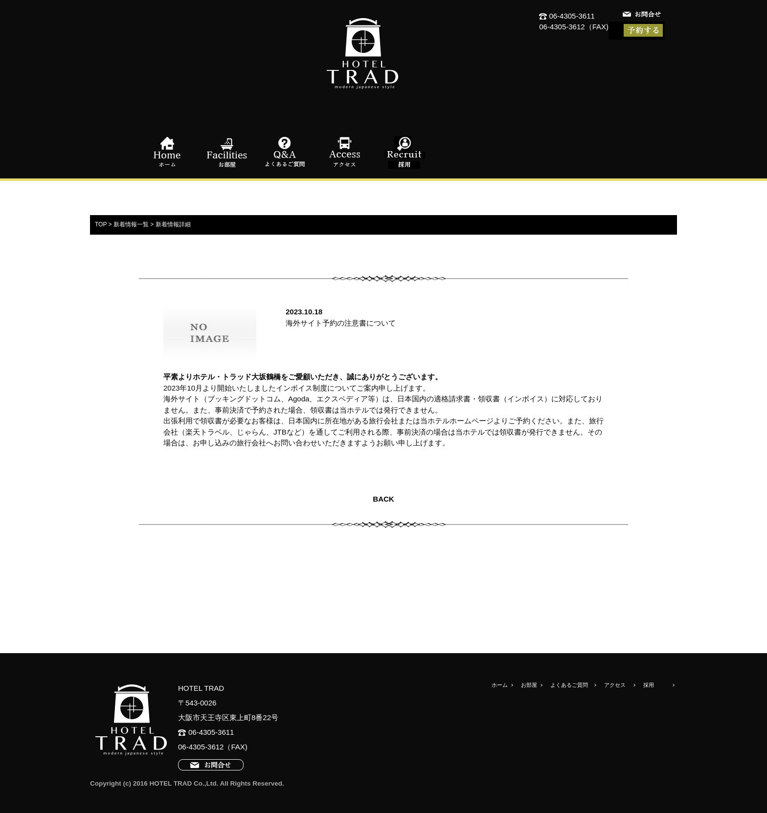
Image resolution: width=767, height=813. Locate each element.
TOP (101, 224)
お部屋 (227, 152)
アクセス (344, 152)
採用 (403, 152)
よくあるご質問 (286, 152)
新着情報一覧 (131, 224)
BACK (383, 499)
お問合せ (643, 16)
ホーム (168, 152)
